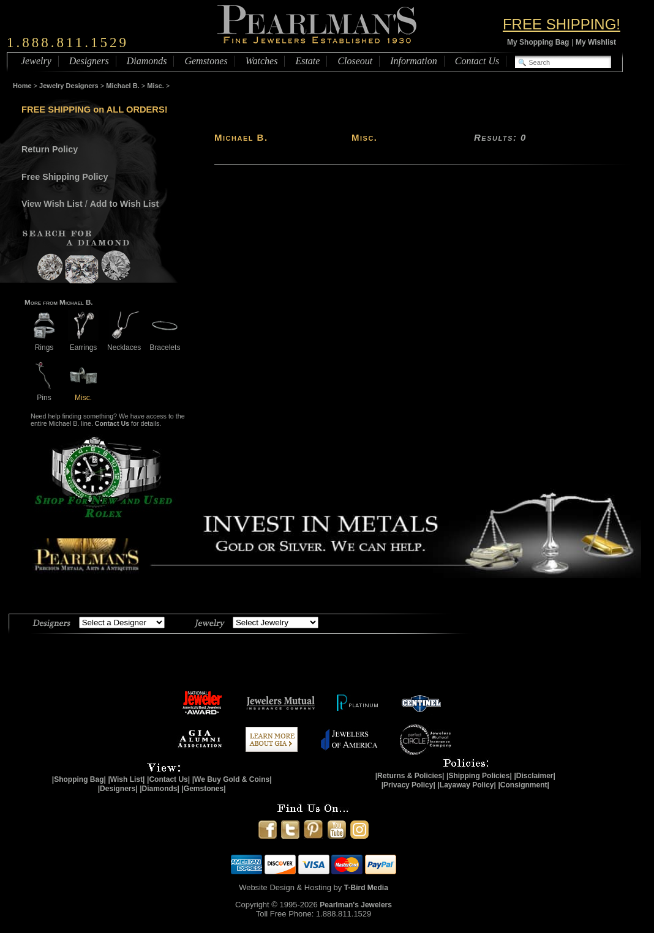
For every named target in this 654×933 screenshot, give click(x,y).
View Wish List (52, 204)
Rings (44, 343)
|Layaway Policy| (466, 785)
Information (413, 61)
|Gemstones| (204, 788)
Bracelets (164, 343)
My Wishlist (596, 42)
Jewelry (36, 61)
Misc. (155, 85)
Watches (262, 61)
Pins (44, 393)
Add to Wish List (124, 204)
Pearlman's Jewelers (356, 905)
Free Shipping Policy (64, 177)
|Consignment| (523, 785)
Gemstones (205, 61)
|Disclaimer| (534, 775)
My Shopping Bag (538, 42)
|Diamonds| (159, 788)
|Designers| (118, 788)
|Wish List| (126, 779)
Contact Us (477, 61)
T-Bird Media (366, 887)
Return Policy (49, 149)
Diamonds (147, 61)
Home (22, 85)
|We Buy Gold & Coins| (232, 779)
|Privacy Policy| (408, 785)
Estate (307, 61)
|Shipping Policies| (479, 775)
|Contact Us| (168, 779)
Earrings (83, 343)
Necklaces (124, 343)
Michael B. (122, 85)
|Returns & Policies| (410, 775)
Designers (89, 61)
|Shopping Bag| (79, 779)
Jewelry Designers (69, 85)
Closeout (354, 61)
